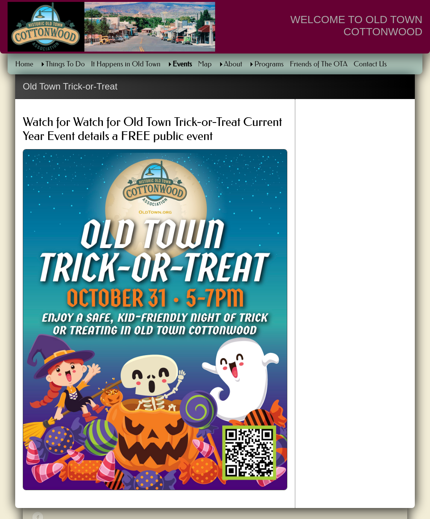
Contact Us (370, 64)
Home (24, 64)
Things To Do (65, 64)
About (233, 64)
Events (182, 64)
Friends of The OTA (318, 64)
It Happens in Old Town (125, 64)
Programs (269, 64)
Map (205, 64)
